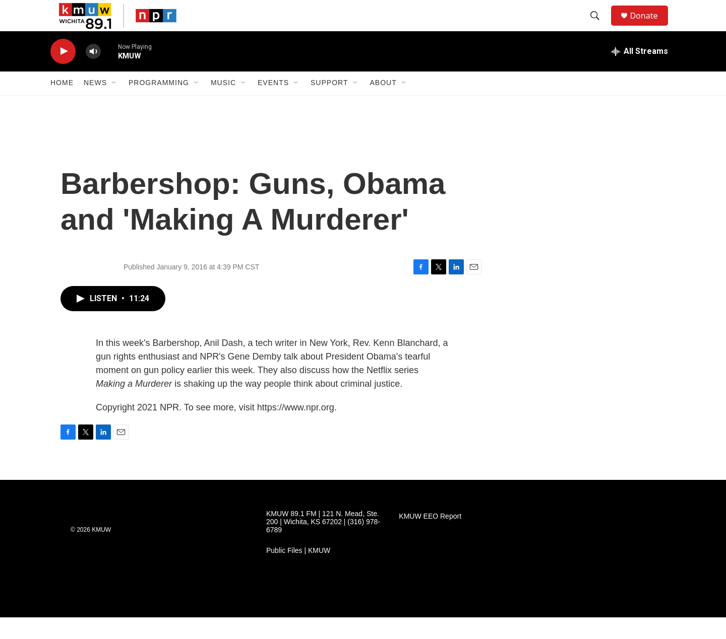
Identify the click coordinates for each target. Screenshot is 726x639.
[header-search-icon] (599, 26)
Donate (650, 26)
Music (223, 105)
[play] (63, 73)
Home (62, 105)
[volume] (93, 73)
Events (273, 105)
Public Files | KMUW (298, 572)
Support (329, 105)
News (95, 105)
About (383, 105)
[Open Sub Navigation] (114, 105)
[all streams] (639, 73)
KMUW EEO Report (430, 538)
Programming (159, 105)
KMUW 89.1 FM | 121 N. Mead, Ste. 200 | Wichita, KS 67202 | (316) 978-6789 (323, 543)
